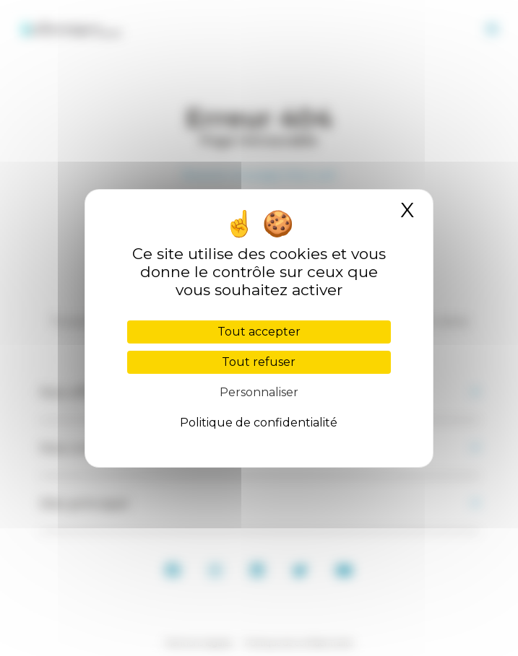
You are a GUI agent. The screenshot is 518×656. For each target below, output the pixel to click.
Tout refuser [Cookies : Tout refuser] (258, 362)
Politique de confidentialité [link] (258, 422)
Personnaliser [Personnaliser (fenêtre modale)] (259, 392)
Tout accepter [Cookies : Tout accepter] (259, 331)
